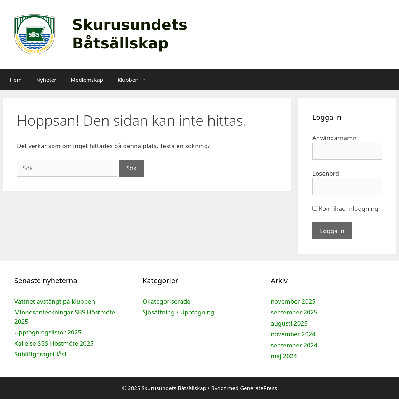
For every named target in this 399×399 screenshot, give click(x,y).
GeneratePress (258, 387)
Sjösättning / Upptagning (178, 312)
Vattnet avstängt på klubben (54, 301)
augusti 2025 (289, 323)
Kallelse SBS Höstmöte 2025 (53, 343)
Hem (16, 79)
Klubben (135, 79)
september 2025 (294, 312)
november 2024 (293, 334)
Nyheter (46, 79)
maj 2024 (284, 356)
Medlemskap (87, 79)
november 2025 (293, 301)
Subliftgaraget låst (40, 354)
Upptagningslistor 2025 (47, 332)
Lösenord (325, 173)
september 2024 (294, 345)
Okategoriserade (167, 301)
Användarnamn (334, 138)
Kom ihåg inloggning (345, 208)
